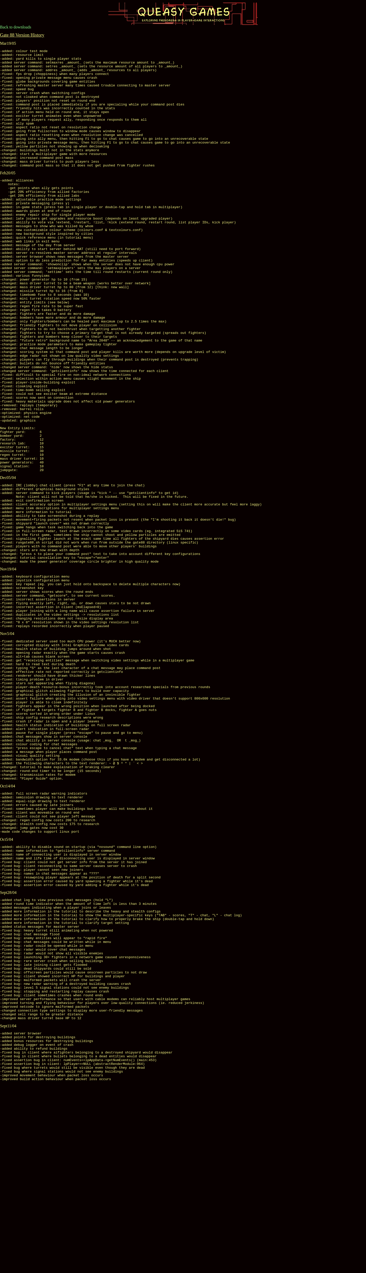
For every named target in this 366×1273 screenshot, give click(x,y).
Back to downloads (15, 27)
